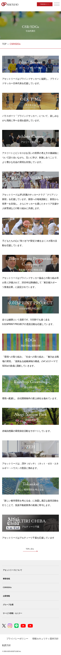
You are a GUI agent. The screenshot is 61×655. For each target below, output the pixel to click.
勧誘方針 (6, 645)
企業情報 (6, 596)
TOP (4, 44)
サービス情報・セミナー (12, 613)
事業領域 (6, 579)
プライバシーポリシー (17, 638)
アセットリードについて (12, 570)
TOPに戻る (30, 549)
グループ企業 (8, 605)
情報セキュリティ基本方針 (45, 638)
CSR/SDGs (7, 587)
